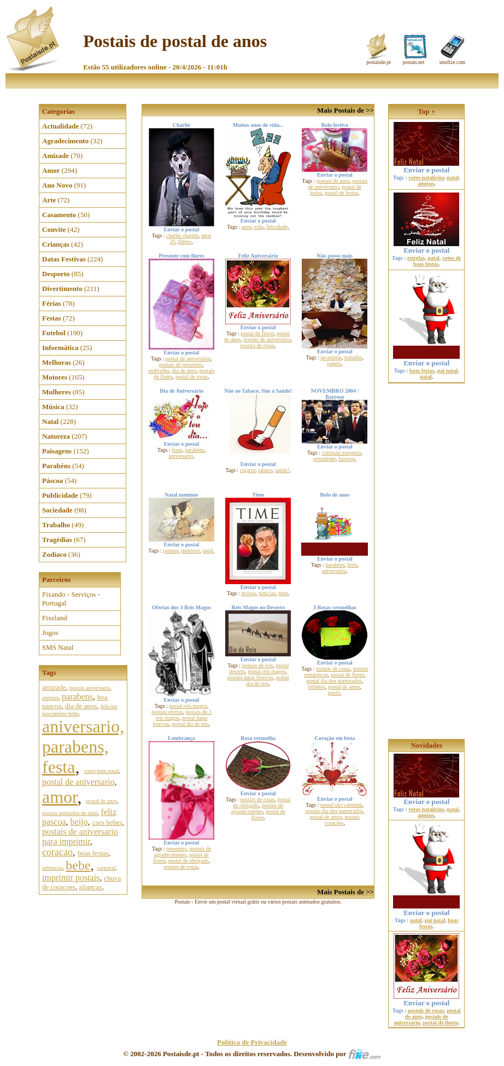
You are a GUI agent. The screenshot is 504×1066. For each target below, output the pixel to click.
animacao (52, 868)
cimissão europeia (341, 453)
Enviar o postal (426, 166)
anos (246, 227)
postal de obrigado (188, 861)
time (283, 593)
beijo (79, 821)
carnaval (106, 868)
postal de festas (341, 193)
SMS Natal (57, 647)
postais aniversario (89, 688)
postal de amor (344, 687)
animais (50, 698)
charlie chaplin (182, 235)
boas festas (93, 853)
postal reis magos (188, 706)
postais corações (342, 820)
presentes (176, 849)
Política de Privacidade (252, 1042)
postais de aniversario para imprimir (80, 836)
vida (258, 227)
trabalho (353, 357)
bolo (353, 565)
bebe (78, 865)
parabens (77, 696)
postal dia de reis (190, 724)
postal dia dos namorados (333, 681)
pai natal (447, 371)
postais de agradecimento (182, 852)
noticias (267, 593)
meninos (190, 550)
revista (248, 593)
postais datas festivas (250, 677)
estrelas (416, 258)
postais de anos (333, 181)
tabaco (265, 470)
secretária (330, 357)
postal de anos (101, 801)
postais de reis (257, 665)
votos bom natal (101, 771)
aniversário (180, 456)
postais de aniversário (338, 184)
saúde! (282, 470)
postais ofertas (167, 712)
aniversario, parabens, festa (83, 747)
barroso (346, 459)
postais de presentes (180, 365)
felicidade (277, 227)
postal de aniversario (78, 782)
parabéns (194, 450)
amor (59, 797)
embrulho (158, 371)
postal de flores (257, 333)
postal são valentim (341, 805)
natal (207, 550)
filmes (185, 241)
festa (177, 450)
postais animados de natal (70, 813)
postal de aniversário (188, 359)
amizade (54, 687)
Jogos (50, 632)
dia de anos (81, 706)
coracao (57, 852)
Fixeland (54, 618)
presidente (324, 459)
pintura (170, 550)
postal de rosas (191, 377)
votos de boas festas (437, 261)
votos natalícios (426, 177)
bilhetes (316, 687)
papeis (334, 363)
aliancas (90, 887)
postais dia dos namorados (334, 811)
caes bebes (107, 822)
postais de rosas (258, 345)
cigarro (247, 470)
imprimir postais (70, 877)
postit (334, 693)
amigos (426, 183)
